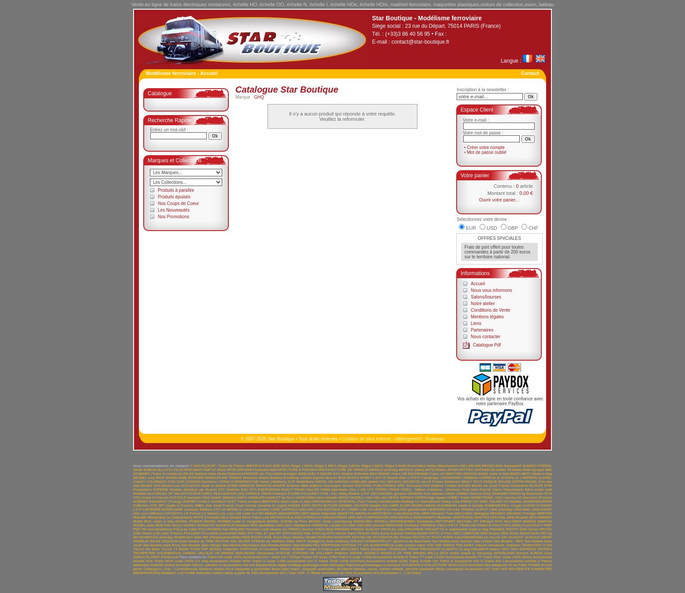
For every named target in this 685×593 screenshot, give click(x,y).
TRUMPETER (144, 553)
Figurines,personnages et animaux (373, 565)
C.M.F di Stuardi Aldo (389, 478)
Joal (208, 505)
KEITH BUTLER (325, 505)
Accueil (478, 283)
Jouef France (223, 505)
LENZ (275, 509)
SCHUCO (532, 537)
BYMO (366, 478)
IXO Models (512, 501)
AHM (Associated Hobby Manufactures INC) (432, 466)
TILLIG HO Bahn (146, 549)
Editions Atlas (298, 486)
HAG (206, 498)
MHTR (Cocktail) (206, 517)
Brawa (264, 478)
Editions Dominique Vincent (332, 486)
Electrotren (520, 486)
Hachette (194, 498)
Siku (233, 541)
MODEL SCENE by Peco (287, 521)
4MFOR (252, 466)
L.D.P (137, 509)
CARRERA (528, 478)
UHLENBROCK (168, 553)
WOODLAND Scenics (511, 553)
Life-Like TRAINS (460, 509)
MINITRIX (482, 517)
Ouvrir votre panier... (499, 200)
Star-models (482, 541)
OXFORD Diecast (370, 525)
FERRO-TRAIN (387, 490)
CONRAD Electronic (201, 482)
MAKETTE (345, 513)
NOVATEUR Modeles (232, 525)
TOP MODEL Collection (219, 549)
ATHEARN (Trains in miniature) (157, 474)
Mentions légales (487, 316)
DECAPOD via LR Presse (422, 482)
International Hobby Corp (440, 501)
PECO (443, 525)
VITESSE (282, 553)
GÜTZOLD (177, 498)
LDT (216, 509)
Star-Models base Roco (161, 545)
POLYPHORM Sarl (213, 529)
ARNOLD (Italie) (411, 470)
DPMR (232, 486)
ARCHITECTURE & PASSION (294, 470)
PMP (548, 525)
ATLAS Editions (195, 474)
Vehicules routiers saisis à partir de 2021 (227, 573)
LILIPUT (481, 509)
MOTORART (445, 521)
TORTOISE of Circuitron (259, 549)
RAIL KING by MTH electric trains (329, 533)
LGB (363, 509)
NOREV (190, 525)
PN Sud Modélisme (156, 529)
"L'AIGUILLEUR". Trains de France (217, 466)
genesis (400, 494)
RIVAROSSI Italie (187, 537)
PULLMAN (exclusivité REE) (223, 533)
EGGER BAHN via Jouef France (484, 486)
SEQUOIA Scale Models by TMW (187, 541)
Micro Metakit (231, 517)
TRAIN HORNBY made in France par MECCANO (318, 549)
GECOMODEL (382, 494)
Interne (347, 569)
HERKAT (407, 498)
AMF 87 (210, 470)
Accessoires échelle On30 (387, 561)
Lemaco (249, 509)
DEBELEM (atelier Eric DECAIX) (375, 482)
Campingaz (430, 478)
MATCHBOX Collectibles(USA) (396, 513)
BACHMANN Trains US (426, 474)
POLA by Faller (185, 529)
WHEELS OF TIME (396, 553)
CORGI (224, 482)
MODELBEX (362, 521)
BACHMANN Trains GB (388, 474)
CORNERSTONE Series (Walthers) (259, 482)
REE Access (490, 533)
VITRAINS (300, 553)
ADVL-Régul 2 (315, 466)
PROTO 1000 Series (522, 529)
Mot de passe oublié (486, 152)
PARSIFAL (428, 525)
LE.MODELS (231, 509)
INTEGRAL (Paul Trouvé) (358, 501)
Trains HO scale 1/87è (224, 557)
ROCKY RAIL (261, 537)
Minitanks (444, 517)
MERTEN (544, 513)
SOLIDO (357, 541)
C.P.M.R (413, 478)
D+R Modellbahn (301, 482)
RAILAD (363, 533)
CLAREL (545, 478)
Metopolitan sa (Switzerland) (170, 517)
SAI (504, 537)
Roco (277, 537)
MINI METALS (401, 517)
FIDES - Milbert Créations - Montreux (431, 490)
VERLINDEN (245, 553)
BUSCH (353, 478)
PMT (137, 529)
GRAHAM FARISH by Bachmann (517, 494)
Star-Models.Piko (306, 545)
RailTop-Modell (416, 533)
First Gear (470, 490)
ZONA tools (169, 557)
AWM (302, 474)
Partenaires (482, 330)
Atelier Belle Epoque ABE (532, 470)
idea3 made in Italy (295, 501)
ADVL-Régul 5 (386, 466)
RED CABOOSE (467, 533)
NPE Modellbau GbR (266, 525)
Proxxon (176, 533)
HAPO (242, 498)
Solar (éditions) (338, 541)
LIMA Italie (521, 509)
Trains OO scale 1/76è (319, 557)
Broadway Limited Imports (304, 478)
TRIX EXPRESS (523, 549)
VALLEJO (205, 553)
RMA (245, 537)
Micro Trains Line (255, 517)
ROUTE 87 (421, 537)
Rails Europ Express (387, 533)
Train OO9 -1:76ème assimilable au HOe (320, 573)
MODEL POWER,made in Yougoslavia (234, 521)
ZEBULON (141, 557)
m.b (254, 513)
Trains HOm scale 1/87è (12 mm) (181, 561)
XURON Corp (541, 553)
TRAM (413, 549)
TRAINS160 (397, 549)
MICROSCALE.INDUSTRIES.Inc (295, 517)
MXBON (529, 521)
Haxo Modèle (326, 498)
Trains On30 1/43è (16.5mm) (342, 561)
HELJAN (380, 498)
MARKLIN (363, 513)
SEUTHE (222, 541)
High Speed (437, 498)
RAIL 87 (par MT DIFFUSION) (278, 533)
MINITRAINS (463, 517)
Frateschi (279, 494)
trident (494, 549)
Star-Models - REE (508, 541)
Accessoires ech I (273, 573)
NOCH (177, 525)
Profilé (190, 573)
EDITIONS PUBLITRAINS (375, 486)
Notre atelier (483, 303)
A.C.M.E (265, 466)
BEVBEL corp (144, 478)
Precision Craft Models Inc (266, 529)
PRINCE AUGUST (365, 529)
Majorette (329, 513)
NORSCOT (206, 525)
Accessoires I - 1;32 (395, 573)
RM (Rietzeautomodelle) (222, 537)
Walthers (341, 553)
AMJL (221, 470)
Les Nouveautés (174, 210)
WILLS (433, 553)
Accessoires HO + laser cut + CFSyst (272, 557)
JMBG (199, 505)
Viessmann (265, 553)
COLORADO (156, 482)
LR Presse (192, 513)
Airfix (499, 466)
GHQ (259, 97)
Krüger (516, 505)
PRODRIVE (414, 529)
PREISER (342, 529)
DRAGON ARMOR (271, 486)
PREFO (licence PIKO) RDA (311, 529)
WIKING (419, 553)
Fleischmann (513, 490)
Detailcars (452, 482)
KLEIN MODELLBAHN (418, 505)
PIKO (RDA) (511, 525)
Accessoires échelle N (390, 557)
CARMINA (469, 478)
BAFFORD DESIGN (461, 474)
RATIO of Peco (441, 533)
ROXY (437, 537)
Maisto (315, 513)
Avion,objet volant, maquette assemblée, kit (306, 569)
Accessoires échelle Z (522, 561)
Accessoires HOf (366, 573)
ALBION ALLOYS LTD (161, 470)
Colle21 (139, 482)
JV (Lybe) (279, 505)
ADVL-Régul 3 (339, 466)
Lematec (263, 509)
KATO (306, 505)
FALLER (312, 490)
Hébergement (408, 438)
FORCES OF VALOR (169, 494)
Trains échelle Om (424, 561)
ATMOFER (250, 474)
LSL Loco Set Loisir (235, 513)
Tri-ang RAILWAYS (474, 549)
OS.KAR (348, 525)
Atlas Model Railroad (224, 474)
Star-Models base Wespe (201, 545)
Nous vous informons (491, 290)
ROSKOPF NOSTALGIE (353, 537)
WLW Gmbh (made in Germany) (466, 553)
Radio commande (449, 569)
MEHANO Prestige (521, 513)
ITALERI (496, 501)
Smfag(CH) (316, 541)
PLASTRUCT (532, 525)
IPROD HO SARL (474, 501)
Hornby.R (218, 501)
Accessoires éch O (302, 561)
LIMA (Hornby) (500, 509)
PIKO (496, 525)
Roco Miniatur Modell (299, 537)
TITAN (195, 549)
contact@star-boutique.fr (420, 42)
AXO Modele (343, 474)
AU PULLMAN (271, 474)
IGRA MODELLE (324, 501)
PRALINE (236, 529)
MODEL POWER (189, 521)
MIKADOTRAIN (335, 517)
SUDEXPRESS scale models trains (397, 545)
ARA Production (257, 470)
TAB (438, 545)
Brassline (250, 478)
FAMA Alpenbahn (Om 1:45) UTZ (347, 490)
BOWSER (196, 478)
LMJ (136, 513)
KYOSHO (544, 505)
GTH (548, 494)
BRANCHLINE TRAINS (223, 478)
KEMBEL (346, 505)
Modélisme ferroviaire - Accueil (181, 73)
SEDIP (546, 537)
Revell (525, 533)
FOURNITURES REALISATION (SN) (216, 494)
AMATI (198, 470)
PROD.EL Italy (392, 529)
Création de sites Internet (366, 438)
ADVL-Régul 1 (292, 466)
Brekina (276, 478)
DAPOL (322, 482)
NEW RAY (163, 525)
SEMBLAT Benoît (146, 541)
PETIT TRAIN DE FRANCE (470, 525)
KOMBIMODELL (497, 505)
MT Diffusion (483, 521)
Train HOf (499, 569)
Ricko (535, 533)
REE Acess (510, 533)
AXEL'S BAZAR (319, 474)
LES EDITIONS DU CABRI (337, 509)
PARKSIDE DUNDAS (402, 525)
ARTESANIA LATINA (441, 470)
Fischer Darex (491, 490)
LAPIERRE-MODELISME (163, 509)
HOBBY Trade (458, 498)
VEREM (227, 553)
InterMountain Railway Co (399, 501)
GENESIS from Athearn (425, 494)
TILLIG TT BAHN (175, 549)
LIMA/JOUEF (541, 509)
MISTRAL (498, 517)
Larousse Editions (198, 509)
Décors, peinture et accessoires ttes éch (223, 565)
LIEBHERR (436, 509)
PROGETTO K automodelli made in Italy (456, 529)
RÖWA (448, 537)
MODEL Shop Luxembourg (330, 521)
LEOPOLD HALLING (297, 509)
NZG (288, 525)
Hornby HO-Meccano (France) (528, 498)
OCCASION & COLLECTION (424, 565)
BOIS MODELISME (171, 478)
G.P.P (365, 494)
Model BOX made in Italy (153, 521)
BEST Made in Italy (536, 474)
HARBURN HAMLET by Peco (271, 498)
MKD (533, 517)
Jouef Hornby (245, 505)
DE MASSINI (338, 482)
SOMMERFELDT (378, 541)
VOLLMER (324, 553)
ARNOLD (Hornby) (383, 470)
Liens (476, 323)
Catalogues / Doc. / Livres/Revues (170, 569)
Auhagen (290, 474)
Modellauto (425, 521)
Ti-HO (547, 545)
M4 (261, 513)
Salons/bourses (486, 297)
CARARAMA (450, 478)
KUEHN (529, 505)
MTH (499, 521)
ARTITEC (465, 470)
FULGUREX (310, 494)
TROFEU (544, 549)
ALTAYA (185, 470)
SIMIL (290, 541)
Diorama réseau (211, 569)
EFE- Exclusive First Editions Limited (427, 486)
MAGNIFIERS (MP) (293, 513)
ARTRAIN (482, 470)
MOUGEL (464, 521)
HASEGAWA (305, 498)
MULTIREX (512, 521)
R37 (250, 533)
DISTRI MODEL (524, 482)
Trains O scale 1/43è (269, 561)
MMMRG (545, 517)
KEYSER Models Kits (371, 505)
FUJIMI (293, 494)
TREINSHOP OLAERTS (438, 549)
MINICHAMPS (424, 517)
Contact (530, 73)
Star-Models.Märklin (276, 545)
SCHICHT (516, 537)
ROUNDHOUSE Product (392, 537)
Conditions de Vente (490, 310)
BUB (342, 478)
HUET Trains (237, 501)
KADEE (294, 505)
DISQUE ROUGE (497, 482)
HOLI (499, 498)
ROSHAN (324, 537)
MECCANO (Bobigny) (471, 513)
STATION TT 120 (355, 545)
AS (493, 470)
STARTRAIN (331, 545)
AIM (471, 466)
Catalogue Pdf (487, 345)
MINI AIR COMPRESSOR (368, 517)
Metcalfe (139, 517)
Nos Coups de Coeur (178, 203)
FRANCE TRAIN (259, 494)
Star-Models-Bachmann (240, 545)
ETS (253, 490)
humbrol (254, 501)
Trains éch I (493, 561)
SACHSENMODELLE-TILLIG (477, 537)
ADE (276, 466)
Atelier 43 (503, 470)
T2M (430, 545)
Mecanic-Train (442, 513)
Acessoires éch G (469, 561)
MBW (425, 513)
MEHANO (497, 513)
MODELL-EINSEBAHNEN (394, 521)
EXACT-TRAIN (293, 490)
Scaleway (434, 438)
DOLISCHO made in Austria (203, 486)
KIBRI (394, 505)
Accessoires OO (477, 569)
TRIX (505, 549)
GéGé (449, 494)
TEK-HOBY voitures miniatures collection (488, 545)
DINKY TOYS (471, 482)
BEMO (515, 474)
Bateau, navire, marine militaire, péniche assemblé (394, 569)
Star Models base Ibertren (452, 541)
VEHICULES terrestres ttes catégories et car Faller (487, 565)
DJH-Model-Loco (166, 486)
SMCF (301, 541)
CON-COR (176, 482)
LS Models (210, 513)
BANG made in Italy (494, 474)
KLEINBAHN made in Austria (460, 505)
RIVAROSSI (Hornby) (156, 537)
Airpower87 (512, 466)
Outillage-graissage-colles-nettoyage (316, 565)
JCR (153, 505)
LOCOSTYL (173, 513)
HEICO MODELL (351, 498)
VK (312, 553)
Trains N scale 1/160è (355, 557)
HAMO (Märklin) (223, 498)
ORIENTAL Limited (326, 525)
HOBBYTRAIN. (482, 498)
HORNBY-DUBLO (196, 501)
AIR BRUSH (485, 466)
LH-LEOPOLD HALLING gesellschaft (397, 509)
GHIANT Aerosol (469, 494)
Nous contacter (485, 336)
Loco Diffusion (152, 513)
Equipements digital (271, 565)
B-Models (361, 474)
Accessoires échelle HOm (229, 561)
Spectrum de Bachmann (412, 541)
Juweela (263, 505)
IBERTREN (270, 501)
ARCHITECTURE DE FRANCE (343, 470)
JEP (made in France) (175, 505)
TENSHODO (531, 545)
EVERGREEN (269, 490)
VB (217, 553)
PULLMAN (192, 533)
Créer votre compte (486, 147)
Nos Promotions (173, 216)
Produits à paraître (176, 190)
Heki (368, 498)
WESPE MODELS (364, 553)
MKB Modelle (517, 517)
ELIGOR (536, 486)
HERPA (421, 498)
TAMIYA (449, 545)
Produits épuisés (174, 196)
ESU (244, 490)
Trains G (446, 561)
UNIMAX (189, 553)
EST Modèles (229, 490)
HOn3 (416, 573)
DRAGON (246, 486)
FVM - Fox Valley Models (340, 494)
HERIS (393, 498)
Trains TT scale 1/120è (427, 557)
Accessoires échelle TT (464, 557)
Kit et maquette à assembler (248, 569)
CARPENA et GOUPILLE (499, 478)
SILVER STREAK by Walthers (261, 541)
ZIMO (155, 557)
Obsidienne (301, 525)
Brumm (331, 478)
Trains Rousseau (373, 549)
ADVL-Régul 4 (362, 466)
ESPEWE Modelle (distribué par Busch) (184, 490)
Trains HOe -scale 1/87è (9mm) (507, 557)
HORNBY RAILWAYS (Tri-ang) (157, 501)
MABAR (270, 513)
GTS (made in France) (150, 498)
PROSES (497, 529)
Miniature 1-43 (172, 573)
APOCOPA (235, 470)
